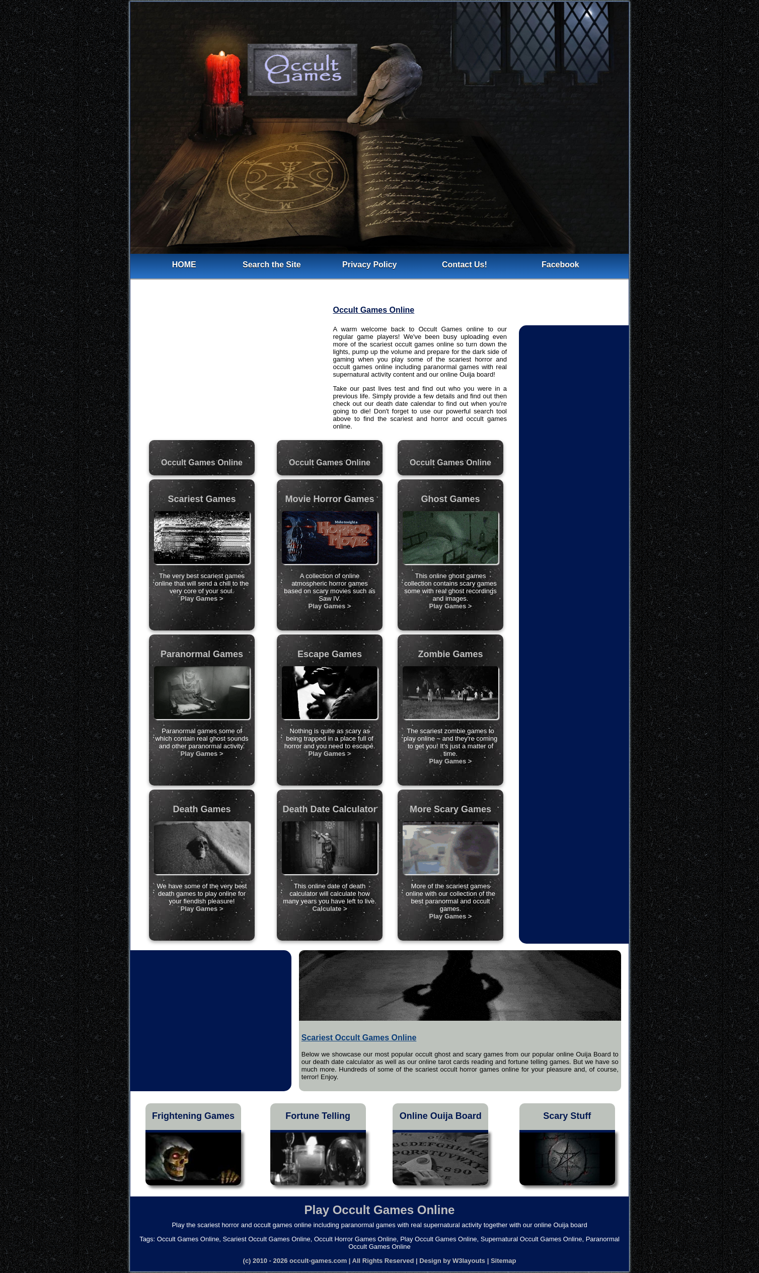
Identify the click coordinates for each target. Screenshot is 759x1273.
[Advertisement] (231, 368)
